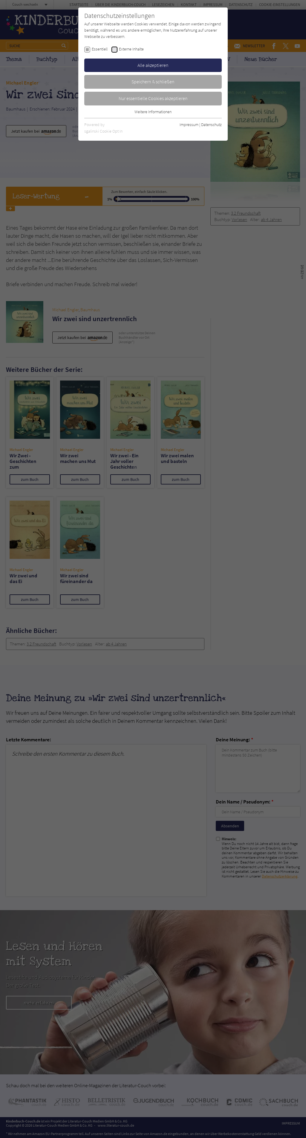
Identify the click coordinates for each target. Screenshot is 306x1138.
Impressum (189, 124)
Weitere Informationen (153, 111)
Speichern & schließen (153, 82)
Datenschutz (211, 124)
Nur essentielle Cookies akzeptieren (153, 98)
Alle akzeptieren (153, 65)
